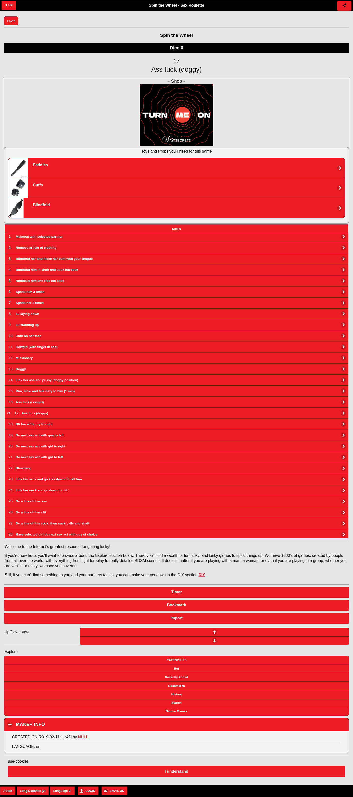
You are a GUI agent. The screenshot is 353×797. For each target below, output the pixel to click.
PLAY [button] (11, 21)
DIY (202, 575)
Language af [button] (62, 791)
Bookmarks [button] (176, 686)
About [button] (7, 791)
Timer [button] (176, 592)
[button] (344, 6)
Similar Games (176, 711)
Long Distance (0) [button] (33, 791)
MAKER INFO (58, 724)
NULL (83, 737)
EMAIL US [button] (117, 791)
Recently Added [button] (176, 677)
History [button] (176, 694)
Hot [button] (176, 668)
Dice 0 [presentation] (176, 229)
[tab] (176, 228)
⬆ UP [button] (9, 5)
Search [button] (176, 703)
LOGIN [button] (90, 791)
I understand (176, 771)
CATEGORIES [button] (176, 660)
